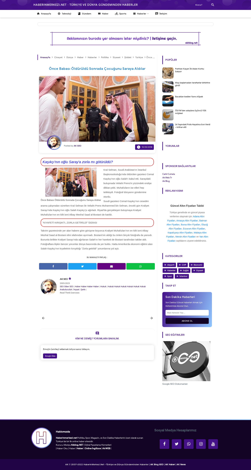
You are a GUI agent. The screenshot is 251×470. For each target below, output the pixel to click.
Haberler (171, 270)
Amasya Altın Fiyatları (187, 220)
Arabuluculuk (66, 289)
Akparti (170, 264)
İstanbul (183, 276)
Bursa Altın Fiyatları (190, 224)
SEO (62, 286)
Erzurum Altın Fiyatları (194, 228)
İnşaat (76, 289)
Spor (169, 276)
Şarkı (83, 289)
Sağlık (186, 270)
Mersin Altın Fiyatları (185, 236)
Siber (66, 286)
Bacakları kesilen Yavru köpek (189, 96)
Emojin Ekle (50, 356)
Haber (78, 286)
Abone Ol (187, 321)
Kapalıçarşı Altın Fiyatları (180, 232)
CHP (184, 264)
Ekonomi (198, 264)
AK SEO (64, 279)
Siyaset (199, 270)
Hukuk (103, 286)
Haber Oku (62, 448)
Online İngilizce (93, 448)
